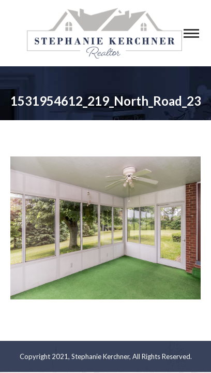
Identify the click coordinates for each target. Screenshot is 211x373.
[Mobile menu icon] (191, 33)
